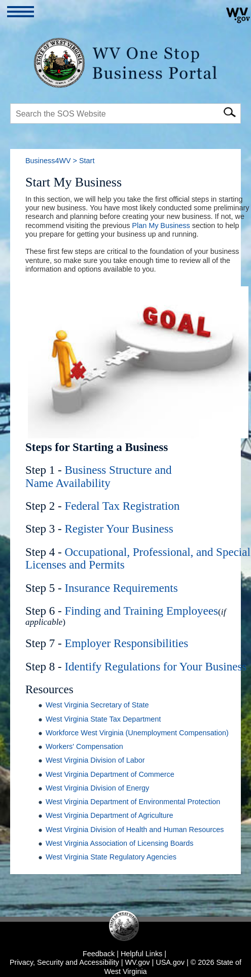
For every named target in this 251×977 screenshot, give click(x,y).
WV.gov (137, 962)
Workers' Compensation (84, 746)
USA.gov (170, 962)
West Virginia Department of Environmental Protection (133, 802)
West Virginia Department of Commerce (110, 774)
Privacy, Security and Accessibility (64, 962)
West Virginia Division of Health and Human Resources (135, 829)
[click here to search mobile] (229, 110)
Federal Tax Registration (122, 505)
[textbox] (125, 113)
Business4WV (48, 161)
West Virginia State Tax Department (103, 719)
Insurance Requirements (120, 587)
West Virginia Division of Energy (97, 788)
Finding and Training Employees (141, 610)
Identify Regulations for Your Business (155, 666)
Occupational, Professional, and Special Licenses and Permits (137, 558)
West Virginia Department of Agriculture (109, 815)
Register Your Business (118, 528)
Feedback (99, 954)
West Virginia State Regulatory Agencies (111, 857)
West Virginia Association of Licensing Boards (119, 843)
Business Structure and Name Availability (98, 476)
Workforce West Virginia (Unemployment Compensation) (137, 733)
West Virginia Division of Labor (95, 760)
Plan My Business (161, 225)
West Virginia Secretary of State (97, 705)
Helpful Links (141, 954)
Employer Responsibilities (126, 643)
